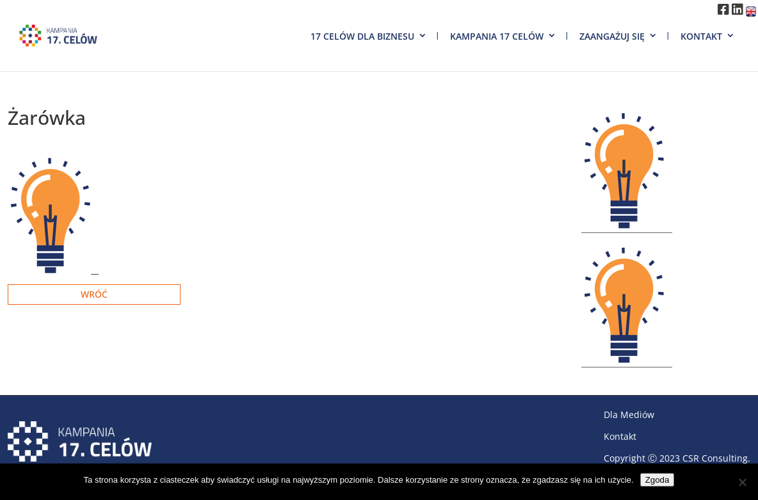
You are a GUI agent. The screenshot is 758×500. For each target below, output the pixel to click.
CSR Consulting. (716, 458)
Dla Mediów (629, 414)
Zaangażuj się (612, 36)
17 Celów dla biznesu (362, 36)
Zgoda (657, 480)
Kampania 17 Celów (497, 36)
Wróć (94, 294)
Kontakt (701, 36)
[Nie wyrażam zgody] (742, 482)
